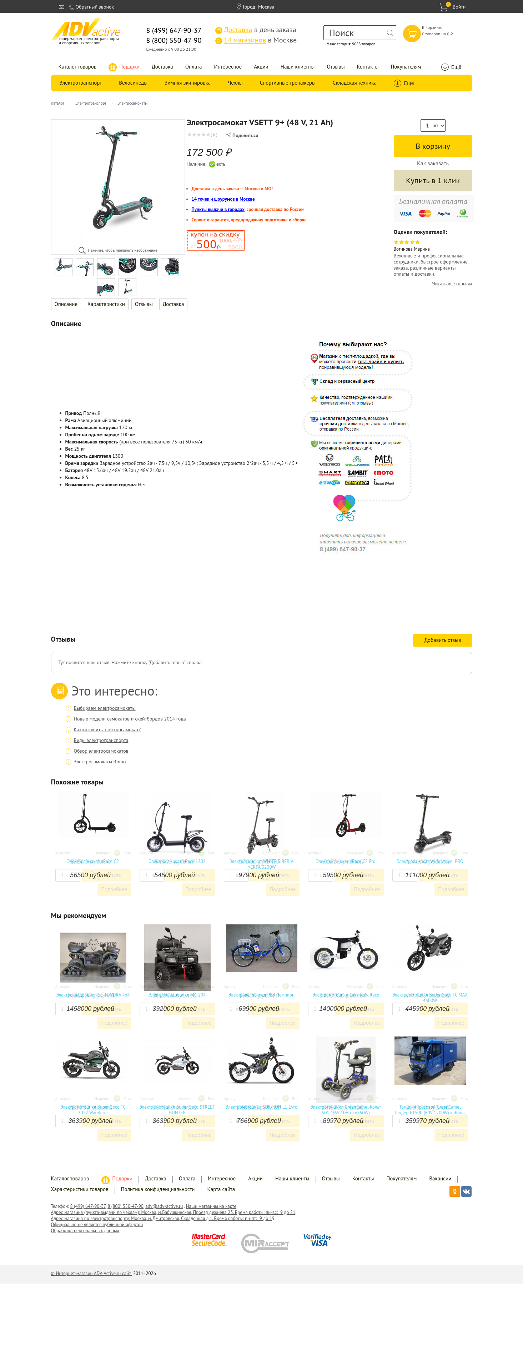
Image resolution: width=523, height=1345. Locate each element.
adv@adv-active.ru (164, 1206)
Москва (266, 7)
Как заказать (433, 163)
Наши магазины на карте (211, 1206)
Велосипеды (133, 82)
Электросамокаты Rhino (100, 761)
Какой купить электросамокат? (107, 729)
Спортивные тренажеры (288, 82)
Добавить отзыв (442, 640)
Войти (459, 7)
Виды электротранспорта (101, 740)
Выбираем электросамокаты (105, 708)
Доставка (162, 66)
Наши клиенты (298, 66)
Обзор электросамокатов (101, 751)
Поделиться (242, 135)
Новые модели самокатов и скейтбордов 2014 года (130, 719)
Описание (66, 304)
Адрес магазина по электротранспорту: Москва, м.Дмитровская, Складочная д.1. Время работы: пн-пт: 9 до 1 (161, 1218)
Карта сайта (221, 1189)
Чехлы (235, 82)
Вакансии (440, 1178)
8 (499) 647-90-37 (88, 1206)
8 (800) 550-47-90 (125, 1206)
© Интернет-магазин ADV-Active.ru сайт (91, 1273)
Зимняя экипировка (188, 82)
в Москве (256, 40)
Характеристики (106, 304)
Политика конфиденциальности (158, 1189)
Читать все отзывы (452, 284)
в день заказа (255, 29)
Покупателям (406, 66)
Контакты (368, 66)
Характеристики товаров (80, 1189)
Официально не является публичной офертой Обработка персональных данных (97, 1227)
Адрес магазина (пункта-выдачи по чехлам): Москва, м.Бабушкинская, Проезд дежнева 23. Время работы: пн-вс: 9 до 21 (173, 1212)
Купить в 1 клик (433, 180)
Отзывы (336, 66)
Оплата (193, 66)
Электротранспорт (81, 82)
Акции (261, 66)
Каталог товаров (78, 66)
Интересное (228, 66)
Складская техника (355, 82)
